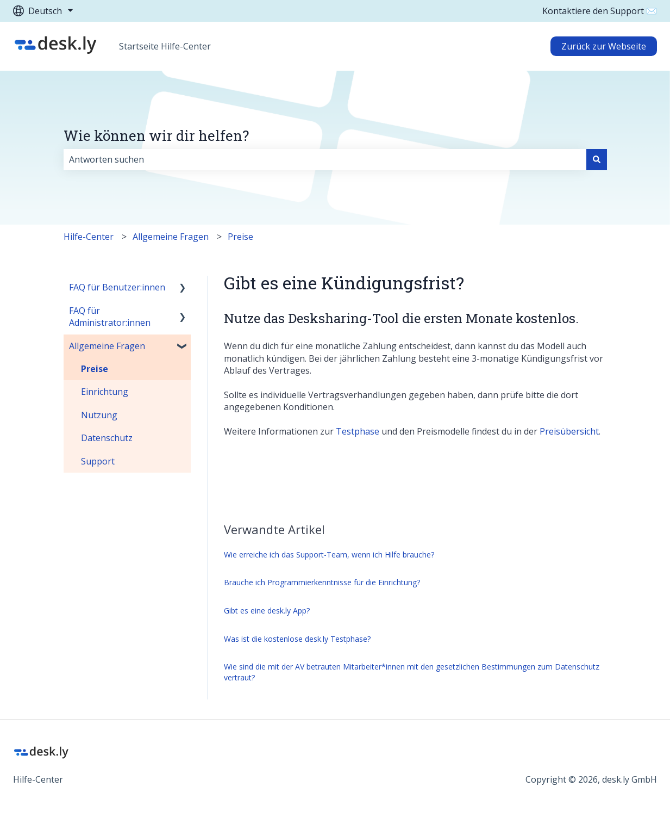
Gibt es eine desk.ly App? (267, 610)
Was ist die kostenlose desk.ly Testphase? (297, 639)
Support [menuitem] (98, 461)
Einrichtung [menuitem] (104, 392)
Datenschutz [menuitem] (107, 438)
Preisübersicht (569, 431)
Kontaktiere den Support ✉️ (599, 11)
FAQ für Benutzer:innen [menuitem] (117, 287)
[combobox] (325, 159)
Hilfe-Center (89, 237)
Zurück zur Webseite (603, 46)
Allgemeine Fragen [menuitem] (107, 346)
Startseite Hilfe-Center (165, 46)
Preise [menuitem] (94, 369)
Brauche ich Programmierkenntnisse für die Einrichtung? (322, 582)
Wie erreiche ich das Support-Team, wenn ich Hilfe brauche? (329, 554)
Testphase (357, 431)
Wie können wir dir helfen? (156, 135)
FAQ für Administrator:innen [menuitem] (110, 317)
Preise (240, 237)
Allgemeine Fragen (171, 237)
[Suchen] (596, 159)
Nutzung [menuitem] (99, 415)
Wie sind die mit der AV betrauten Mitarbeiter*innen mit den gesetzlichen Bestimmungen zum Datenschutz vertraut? (411, 672)
